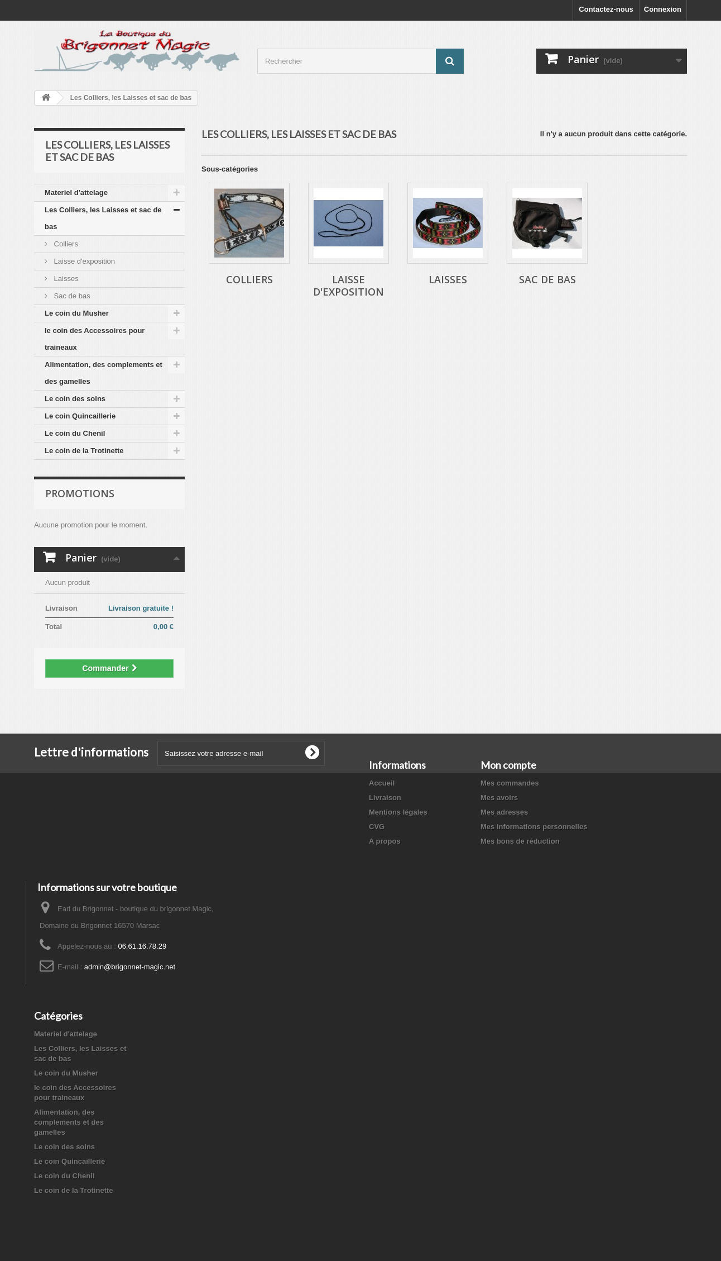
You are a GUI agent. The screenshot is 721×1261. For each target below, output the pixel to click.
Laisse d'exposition (83, 261)
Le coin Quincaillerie (80, 416)
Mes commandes (509, 783)
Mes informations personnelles (533, 826)
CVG (376, 826)
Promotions (79, 493)
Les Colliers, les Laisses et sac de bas (103, 218)
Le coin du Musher (77, 313)
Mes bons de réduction (520, 841)
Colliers (65, 244)
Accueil (382, 783)
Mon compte (508, 765)
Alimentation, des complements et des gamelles (103, 373)
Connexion (662, 9)
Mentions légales (398, 812)
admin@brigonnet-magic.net (130, 967)
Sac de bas (71, 296)
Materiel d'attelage (76, 192)
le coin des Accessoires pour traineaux (95, 338)
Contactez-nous (606, 9)
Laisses (65, 278)
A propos (385, 841)
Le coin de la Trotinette (84, 450)
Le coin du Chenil (75, 433)
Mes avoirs (499, 797)
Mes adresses (504, 812)
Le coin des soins (75, 398)
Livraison (385, 797)
